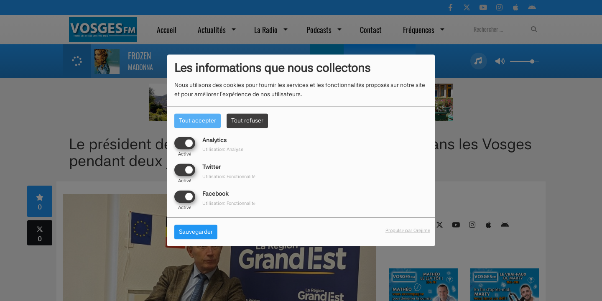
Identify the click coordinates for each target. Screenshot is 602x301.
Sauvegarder (196, 232)
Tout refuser (247, 120)
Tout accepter (197, 120)
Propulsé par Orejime (407, 231)
